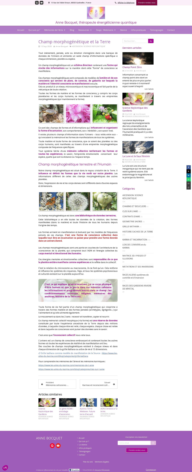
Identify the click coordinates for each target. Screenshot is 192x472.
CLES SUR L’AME (130, 211)
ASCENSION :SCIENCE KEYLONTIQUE (132, 197)
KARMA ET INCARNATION (134, 239)
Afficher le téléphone (126, 2)
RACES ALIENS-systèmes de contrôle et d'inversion (135, 276)
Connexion (151, 469)
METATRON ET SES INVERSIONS (137, 266)
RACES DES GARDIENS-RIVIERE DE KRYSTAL (136, 287)
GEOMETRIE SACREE (132, 221)
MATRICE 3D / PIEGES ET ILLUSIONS (134, 257)
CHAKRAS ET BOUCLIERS (134, 206)
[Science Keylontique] (138, 99)
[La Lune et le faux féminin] (138, 147)
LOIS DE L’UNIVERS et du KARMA (134, 246)
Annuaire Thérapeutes (102, 470)
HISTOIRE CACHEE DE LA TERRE (137, 231)
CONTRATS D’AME (131, 216)
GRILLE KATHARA (130, 226)
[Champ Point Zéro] (138, 58)
